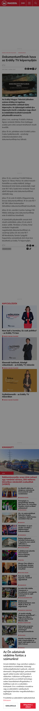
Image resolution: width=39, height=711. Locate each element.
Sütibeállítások (11, 706)
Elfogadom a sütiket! (28, 706)
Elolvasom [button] (7, 700)
